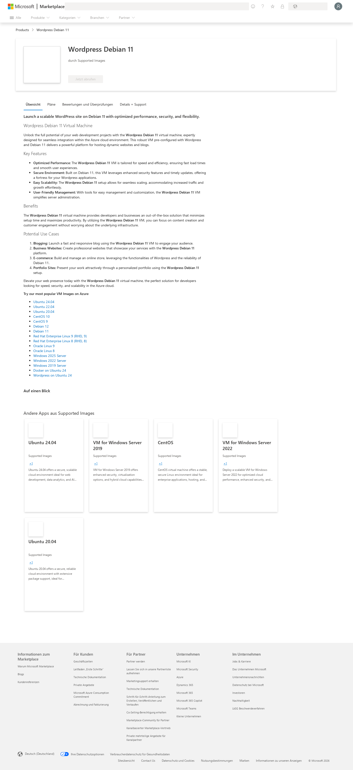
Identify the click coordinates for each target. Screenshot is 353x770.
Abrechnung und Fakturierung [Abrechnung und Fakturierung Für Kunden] (91, 704)
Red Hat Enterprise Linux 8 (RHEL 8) (60, 341)
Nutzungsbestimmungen (217, 760)
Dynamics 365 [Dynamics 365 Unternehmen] (184, 685)
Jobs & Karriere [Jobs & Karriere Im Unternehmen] (241, 661)
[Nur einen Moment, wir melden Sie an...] (338, 6)
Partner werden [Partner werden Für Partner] (135, 661)
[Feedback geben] (253, 6)
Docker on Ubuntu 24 (49, 370)
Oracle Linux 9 (44, 345)
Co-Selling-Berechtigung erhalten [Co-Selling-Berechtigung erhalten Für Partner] (146, 712)
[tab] (34, 104)
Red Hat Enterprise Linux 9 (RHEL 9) (60, 336)
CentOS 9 (40, 321)
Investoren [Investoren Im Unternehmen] (238, 693)
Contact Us (148, 760)
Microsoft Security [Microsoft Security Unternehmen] (187, 669)
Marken (244, 760)
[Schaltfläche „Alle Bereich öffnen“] (15, 18)
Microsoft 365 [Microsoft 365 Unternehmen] (184, 693)
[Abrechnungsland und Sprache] (308, 6)
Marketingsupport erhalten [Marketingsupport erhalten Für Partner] (142, 681)
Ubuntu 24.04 (43, 301)
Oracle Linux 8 (44, 350)
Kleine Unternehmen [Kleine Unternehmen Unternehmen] (188, 716)
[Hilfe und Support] (263, 6)
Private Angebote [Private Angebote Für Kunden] (84, 685)
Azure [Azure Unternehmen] (179, 677)
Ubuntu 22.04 (43, 306)
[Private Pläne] (282, 6)
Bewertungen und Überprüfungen (87, 104)
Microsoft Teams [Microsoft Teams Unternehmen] (186, 708)
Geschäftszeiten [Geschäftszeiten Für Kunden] (83, 661)
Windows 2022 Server (49, 360)
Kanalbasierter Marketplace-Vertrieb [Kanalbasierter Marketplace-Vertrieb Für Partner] (148, 728)
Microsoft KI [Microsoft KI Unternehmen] (183, 661)
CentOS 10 (41, 316)
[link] (54, 465)
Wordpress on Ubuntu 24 (52, 375)
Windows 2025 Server (49, 355)
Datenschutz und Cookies (178, 760)
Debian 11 (41, 331)
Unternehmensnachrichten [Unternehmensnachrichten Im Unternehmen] (248, 677)
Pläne (51, 104)
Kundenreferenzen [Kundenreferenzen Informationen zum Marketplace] (28, 682)
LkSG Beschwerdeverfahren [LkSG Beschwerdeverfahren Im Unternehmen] (248, 708)
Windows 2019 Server (49, 365)
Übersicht (33, 104)
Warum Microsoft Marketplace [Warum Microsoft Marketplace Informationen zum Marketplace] (36, 666)
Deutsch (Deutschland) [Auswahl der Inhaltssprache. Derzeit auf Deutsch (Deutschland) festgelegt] (39, 754)
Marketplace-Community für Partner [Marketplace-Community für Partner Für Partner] (147, 720)
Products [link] (22, 29)
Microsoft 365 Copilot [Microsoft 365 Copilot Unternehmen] (189, 700)
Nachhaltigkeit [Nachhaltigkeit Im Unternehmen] (241, 700)
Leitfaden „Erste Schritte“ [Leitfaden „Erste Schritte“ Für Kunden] (88, 669)
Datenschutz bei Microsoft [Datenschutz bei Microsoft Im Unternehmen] (248, 685)
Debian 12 (41, 326)
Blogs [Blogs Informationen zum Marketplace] (21, 674)
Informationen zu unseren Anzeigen (279, 760)
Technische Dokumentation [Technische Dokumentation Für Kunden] (90, 677)
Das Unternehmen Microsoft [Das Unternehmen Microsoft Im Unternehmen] (249, 669)
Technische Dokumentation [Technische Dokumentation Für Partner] (142, 689)
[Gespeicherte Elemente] (273, 6)
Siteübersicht (126, 760)
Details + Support (133, 104)
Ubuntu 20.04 (43, 311)
